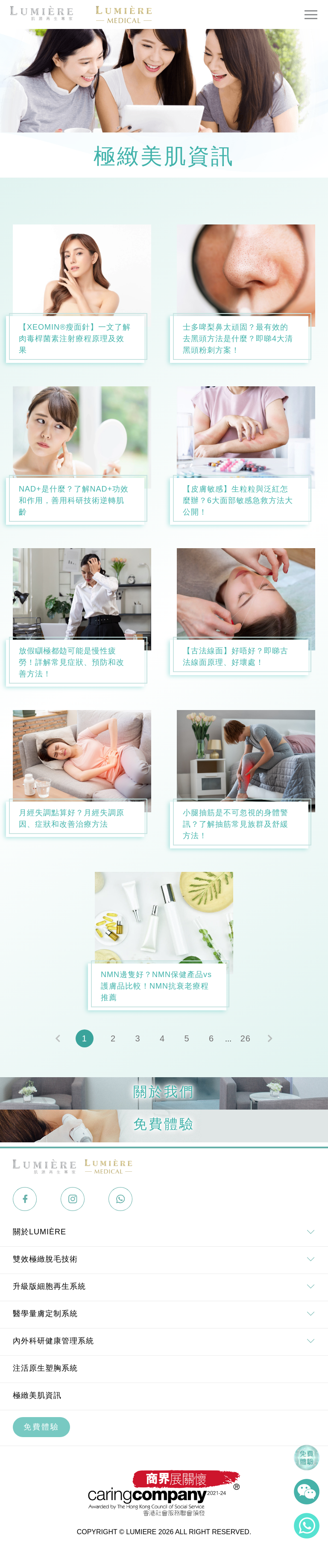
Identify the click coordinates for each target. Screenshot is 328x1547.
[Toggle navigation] (310, 14)
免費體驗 (41, 1427)
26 (245, 1038)
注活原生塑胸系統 (45, 1368)
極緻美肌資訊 (37, 1395)
